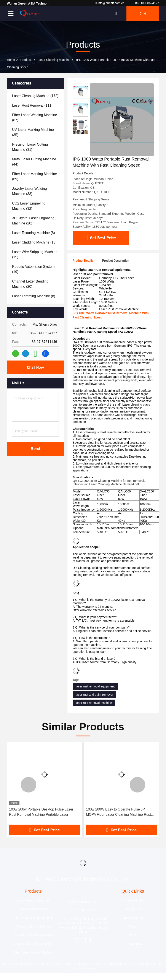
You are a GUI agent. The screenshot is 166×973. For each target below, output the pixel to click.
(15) (34, 254)
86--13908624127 (146, 3)
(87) (34, 117)
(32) (28, 205)
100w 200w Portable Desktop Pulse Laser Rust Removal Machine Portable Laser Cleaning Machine (41, 812)
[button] (28, 785)
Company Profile (133, 900)
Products (26, 60)
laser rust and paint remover (94, 694)
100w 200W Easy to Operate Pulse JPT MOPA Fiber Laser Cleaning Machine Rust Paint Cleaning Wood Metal (118, 812)
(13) (34, 242)
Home (11, 60)
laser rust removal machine (94, 703)
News (133, 926)
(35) (33, 132)
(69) (34, 176)
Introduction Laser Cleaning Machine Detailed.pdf (106, 484)
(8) (33, 233)
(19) (33, 269)
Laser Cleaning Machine (54, 60)
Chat (143, 13)
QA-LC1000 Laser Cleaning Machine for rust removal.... (110, 480)
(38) (29, 191)
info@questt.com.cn (110, 3)
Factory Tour (132, 909)
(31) (30, 147)
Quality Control (133, 917)
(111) (32, 105)
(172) (35, 96)
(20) (33, 220)
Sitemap (132, 935)
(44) (34, 161)
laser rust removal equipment (95, 686)
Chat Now (35, 367)
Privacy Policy (132, 943)
